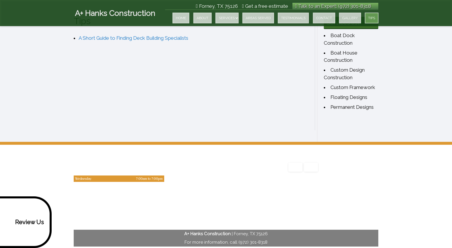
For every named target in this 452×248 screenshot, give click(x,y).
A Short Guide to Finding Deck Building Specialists (133, 38)
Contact (324, 18)
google (292, 207)
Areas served (258, 18)
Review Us (23, 222)
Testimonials (293, 18)
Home (181, 18)
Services (227, 18)
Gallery (350, 18)
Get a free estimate (265, 6)
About (202, 18)
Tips (371, 18)
